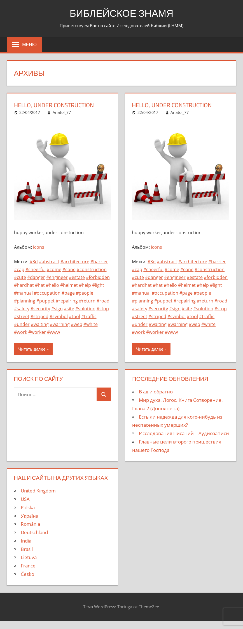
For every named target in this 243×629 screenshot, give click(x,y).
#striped (39, 316)
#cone (69, 269)
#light (98, 285)
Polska (28, 507)
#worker (37, 332)
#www (53, 332)
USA (25, 499)
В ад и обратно (156, 391)
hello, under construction (56, 105)
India (26, 541)
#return (87, 301)
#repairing (67, 301)
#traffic (89, 316)
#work (20, 332)
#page (68, 293)
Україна (29, 516)
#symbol (59, 316)
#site (69, 309)
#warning (60, 324)
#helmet (69, 285)
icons (38, 247)
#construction (92, 269)
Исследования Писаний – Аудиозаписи (184, 433)
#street (21, 316)
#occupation (47, 293)
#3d (34, 262)
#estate (77, 277)
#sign (57, 309)
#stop (103, 309)
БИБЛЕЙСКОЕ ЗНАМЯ (121, 13)
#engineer (57, 277)
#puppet (45, 301)
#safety (21, 309)
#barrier (99, 262)
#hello (52, 285)
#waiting (40, 324)
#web (76, 324)
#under (22, 324)
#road (103, 301)
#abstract (49, 262)
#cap (19, 269)
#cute (20, 277)
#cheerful (35, 269)
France (28, 565)
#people (84, 293)
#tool (74, 316)
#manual (23, 293)
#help (85, 285)
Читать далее (31, 349)
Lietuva (29, 557)
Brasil (27, 549)
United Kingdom (38, 490)
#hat (40, 285)
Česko (27, 574)
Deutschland (34, 532)
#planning (24, 301)
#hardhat (24, 285)
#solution (85, 309)
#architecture (74, 262)
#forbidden (98, 277)
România (30, 524)
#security (40, 309)
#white (90, 324)
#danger (36, 277)
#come (54, 269)
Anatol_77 (62, 112)
